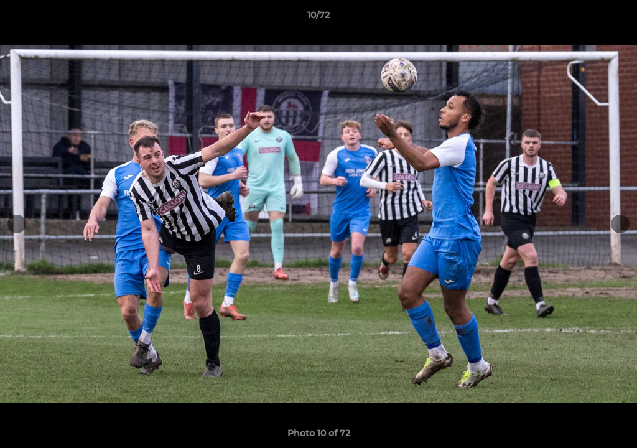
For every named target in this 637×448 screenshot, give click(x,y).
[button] (614, 18)
